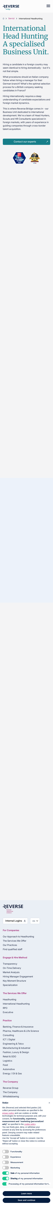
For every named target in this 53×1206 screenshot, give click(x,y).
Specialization (10, 985)
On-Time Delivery (12, 968)
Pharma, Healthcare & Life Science (21, 1031)
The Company (10, 1092)
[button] (49, 1103)
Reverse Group (10, 1087)
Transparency (10, 963)
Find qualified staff (12, 949)
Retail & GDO (9, 1056)
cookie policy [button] (29, 1124)
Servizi (11, 18)
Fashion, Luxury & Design (16, 1052)
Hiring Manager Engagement (18, 976)
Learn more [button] (26, 1193)
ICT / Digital (9, 1039)
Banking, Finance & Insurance (18, 1026)
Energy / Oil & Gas (12, 1073)
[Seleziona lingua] (35, 921)
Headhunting (9, 999)
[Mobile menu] (47, 6)
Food (5, 1065)
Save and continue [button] (26, 1200)
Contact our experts (25, 141)
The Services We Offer (14, 940)
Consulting (8, 1035)
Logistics (7, 1060)
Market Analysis (11, 972)
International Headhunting (16, 1003)
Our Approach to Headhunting (18, 936)
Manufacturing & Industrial (16, 1048)
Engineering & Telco (13, 1043)
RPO (5, 1008)
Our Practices (10, 945)
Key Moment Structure (14, 980)
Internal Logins (13, 920)
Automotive (9, 1069)
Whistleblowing (11, 1096)
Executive (8, 1012)
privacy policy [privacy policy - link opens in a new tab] (8, 1113)
